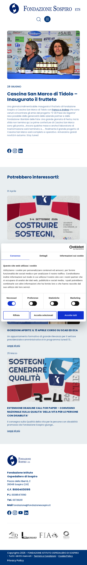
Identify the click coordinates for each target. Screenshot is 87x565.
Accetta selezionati (43, 315)
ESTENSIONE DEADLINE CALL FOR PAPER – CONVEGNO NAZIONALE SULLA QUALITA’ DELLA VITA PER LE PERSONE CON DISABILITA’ (42, 411)
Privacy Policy (15, 560)
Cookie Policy (65, 556)
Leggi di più (13, 345)
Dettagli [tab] (43, 256)
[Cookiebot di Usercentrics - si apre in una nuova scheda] (71, 248)
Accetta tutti (71, 315)
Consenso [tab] (15, 256)
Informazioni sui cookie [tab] (72, 256)
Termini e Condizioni (45, 556)
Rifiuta (16, 315)
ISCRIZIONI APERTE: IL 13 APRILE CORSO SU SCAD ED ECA (42, 330)
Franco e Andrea (60, 109)
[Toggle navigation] (47, 19)
